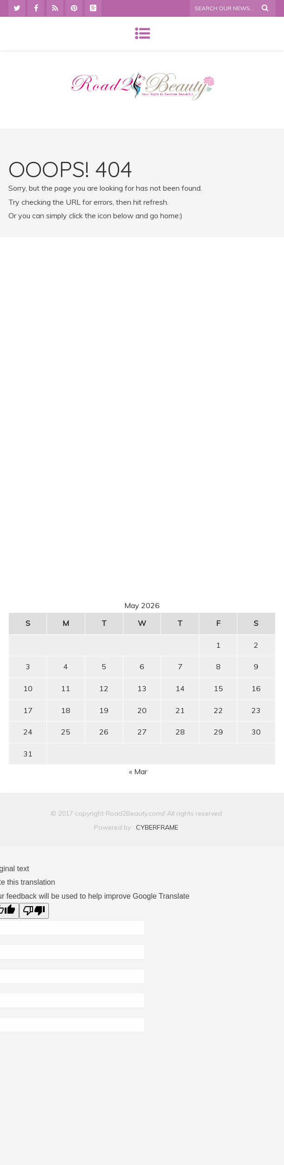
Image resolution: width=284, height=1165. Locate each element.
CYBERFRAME (157, 827)
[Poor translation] (34, 911)
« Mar (138, 771)
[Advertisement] (142, 331)
